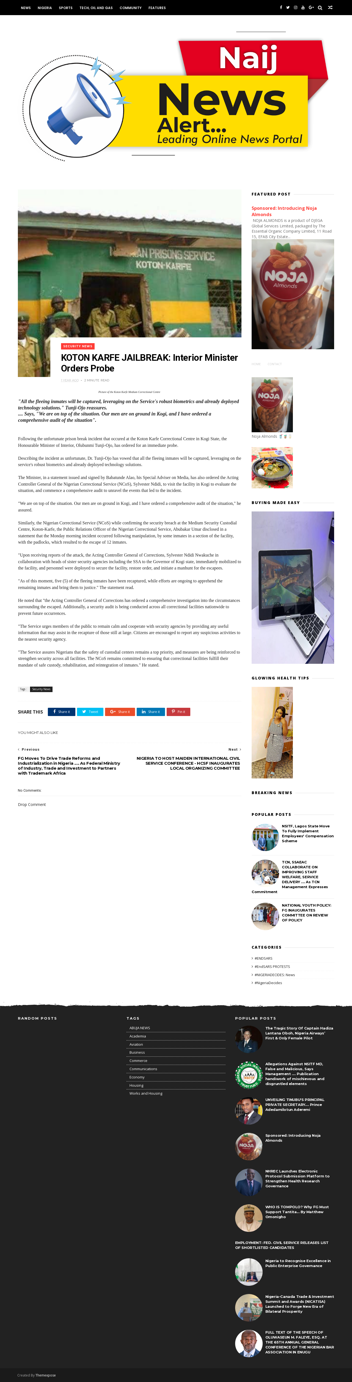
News (26, 7)
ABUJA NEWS (140, 1027)
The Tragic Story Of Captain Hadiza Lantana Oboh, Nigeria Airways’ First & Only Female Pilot (299, 1033)
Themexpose (46, 1375)
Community (131, 7)
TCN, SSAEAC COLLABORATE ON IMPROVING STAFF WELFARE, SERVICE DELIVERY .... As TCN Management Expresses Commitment (290, 877)
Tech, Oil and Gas (96, 7)
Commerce (138, 1060)
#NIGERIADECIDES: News (275, 974)
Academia (138, 1036)
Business (137, 1052)
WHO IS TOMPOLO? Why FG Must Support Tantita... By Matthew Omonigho (297, 1212)
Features (157, 7)
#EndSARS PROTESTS (272, 966)
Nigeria (45, 7)
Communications (143, 1068)
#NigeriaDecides (268, 982)
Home (256, 364)
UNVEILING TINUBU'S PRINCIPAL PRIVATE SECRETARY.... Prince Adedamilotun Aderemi (294, 1104)
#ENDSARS (264, 958)
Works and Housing (146, 1093)
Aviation (136, 1044)
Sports (66, 7)
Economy (137, 1077)
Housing (136, 1085)
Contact (275, 364)
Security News (78, 341)
